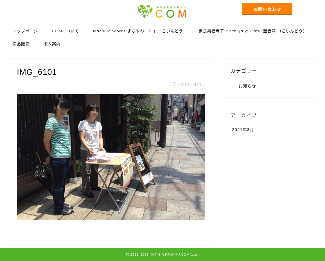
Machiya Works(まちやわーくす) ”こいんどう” (139, 30)
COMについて (65, 30)
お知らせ (247, 85)
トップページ (25, 30)
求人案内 (52, 43)
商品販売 (21, 43)
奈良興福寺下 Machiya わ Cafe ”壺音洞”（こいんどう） (253, 30)
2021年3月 (243, 129)
